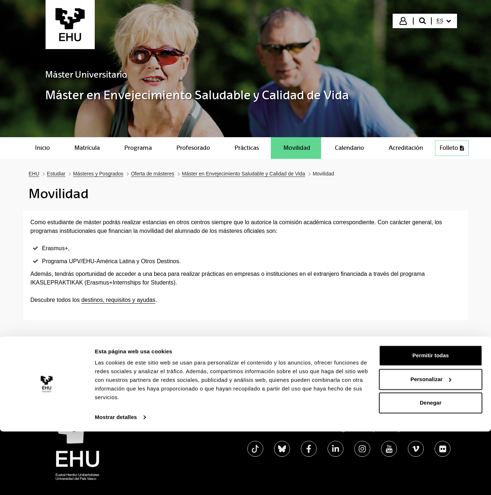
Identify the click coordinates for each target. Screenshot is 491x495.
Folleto (452, 147)
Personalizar (430, 442)
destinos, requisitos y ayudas (118, 300)
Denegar (430, 466)
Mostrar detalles (116, 481)
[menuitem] (443, 21)
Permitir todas (431, 419)
